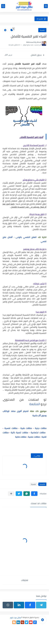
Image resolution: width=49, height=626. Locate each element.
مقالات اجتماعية (38, 432)
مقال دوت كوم (15, 617)
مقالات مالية (20, 437)
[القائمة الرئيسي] (46, 6)
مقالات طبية (26, 428)
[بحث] (3, 6)
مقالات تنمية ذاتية (19, 432)
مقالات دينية (40, 428)
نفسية (42, 30)
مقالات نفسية (10, 428)
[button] (34, 493)
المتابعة (34, 404)
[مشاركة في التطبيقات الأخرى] (11, 493)
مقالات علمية (34, 437)
